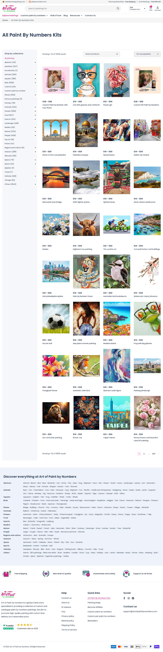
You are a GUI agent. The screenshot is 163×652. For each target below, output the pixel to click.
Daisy (56, 514)
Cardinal (26, 500)
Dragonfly (41, 521)
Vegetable (65, 518)
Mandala (120, 552)
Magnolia (98, 514)
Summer (48, 539)
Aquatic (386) (10, 78)
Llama (30, 493)
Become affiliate (95, 607)
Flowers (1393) (10, 111)
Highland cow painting (82, 249)
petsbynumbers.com (39, 2)
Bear (25, 490)
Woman (74, 486)
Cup (87, 552)
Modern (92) (10, 127)
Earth (35, 542)
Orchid (107, 514)
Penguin (146, 500)
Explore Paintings (10, 15)
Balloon (26, 511)
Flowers (6, 514)
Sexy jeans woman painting (84, 343)
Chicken (35, 500)
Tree (67, 486)
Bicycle (36, 549)
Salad (57, 518)
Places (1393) (10, 95)
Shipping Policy (68, 625)
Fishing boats (70, 549)
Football (44, 546)
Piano (141, 552)
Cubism (26, 525)
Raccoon (51, 493)
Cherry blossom (45, 514)
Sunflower (142, 514)
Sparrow (51, 504)
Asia (35, 535)
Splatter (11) (9, 168)
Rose (134, 514)
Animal (26, 483)
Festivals (7, 511)
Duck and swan (52, 500)
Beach (33, 483)
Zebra (122, 493)
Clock (81, 552)
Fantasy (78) (10, 103)
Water (73, 518)
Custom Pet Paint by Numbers (146, 105)
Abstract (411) (10, 62)
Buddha (67, 552)
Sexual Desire (108, 155)
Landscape (128, 483)
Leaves (137, 483)
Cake (36, 518)
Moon (50, 542)
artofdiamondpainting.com (15, 2)
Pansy (114, 514)
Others (6, 552)
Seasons (7, 539)
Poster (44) (9, 143)
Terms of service (69, 629)
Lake (53, 528)
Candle (74, 552)
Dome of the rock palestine (54, 155)
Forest (46, 528)
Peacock (129, 500)
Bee (24, 521)
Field (61, 507)
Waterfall (126, 528)
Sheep (67, 493)
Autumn (26, 539)
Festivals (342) (11, 107)
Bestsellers (93, 620)
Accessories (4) (11, 70)
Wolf (116, 493)
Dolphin (36, 497)
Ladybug (50, 521)
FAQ (63, 611)
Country (54, 507)
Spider (80, 493)
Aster (35, 514)
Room (100, 507)
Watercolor (46, 525)
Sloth (74, 493)
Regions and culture (12, 535)
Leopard (151, 490)
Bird (39, 483)
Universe (79, 542)
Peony (120, 514)
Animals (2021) (11, 74)
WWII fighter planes (81, 202)
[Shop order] (147, 54)
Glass (93, 552)
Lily (86, 514)
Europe (50, 535)
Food (5, 518)
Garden (68, 507)
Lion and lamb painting (52, 437)
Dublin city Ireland (141, 155)
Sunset (60, 486)
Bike (42, 549)
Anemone (27, 514)
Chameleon (38, 490)
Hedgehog (117, 490)
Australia (42, 535)
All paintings (9, 58)
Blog (66, 15)
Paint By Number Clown (83, 296)
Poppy (127, 514)
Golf (51, 546)
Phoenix (154, 500)
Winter (56, 539)
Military (80, 549)
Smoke (26, 556)
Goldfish (54, 497)
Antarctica (27, 535)
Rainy (34, 539)
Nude (57, 532)
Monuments (85, 507)
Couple (32, 532)
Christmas (35, 511)
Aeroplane (27, 549)
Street (122, 507)
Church (41, 507)
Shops (115, 507)
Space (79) (9, 160)
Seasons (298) (11, 152)
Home (5, 20)
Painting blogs (94, 602)
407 (153, 454)
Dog (80, 483)
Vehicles (7, 549)
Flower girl (107, 105)
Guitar (113, 483)
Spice (33, 556)
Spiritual (40, 556)
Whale (75, 497)
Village (137, 507)
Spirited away (109, 202)
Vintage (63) (10, 180)
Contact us (66, 598)
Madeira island (109, 343)
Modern (6, 525)
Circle (63, 483)
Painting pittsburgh (142, 390)
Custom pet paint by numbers (101, 616)
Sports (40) (9, 164)
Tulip (149, 514)
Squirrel (88, 493)
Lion (143, 483)
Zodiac (66, 556)
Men (51, 532)
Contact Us (90, 15)
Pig (44, 493)
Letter (112, 552)
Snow (98, 528)
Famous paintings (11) (13, 99)
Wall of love (55, 15)
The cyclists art (109, 249)
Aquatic (6, 497)
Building (33, 507)
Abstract (7, 483)
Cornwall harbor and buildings (147, 249)
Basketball (27, 546)
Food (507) (9, 115)
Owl (38, 486)
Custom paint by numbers (100, 611)
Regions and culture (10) (14, 147)
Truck (101, 549)
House (75, 507)
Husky (131, 490)
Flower (106, 483)
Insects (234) (10, 119)
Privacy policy (67, 616)
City (69, 483)
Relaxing (148, 552)
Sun (72, 542)
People (6, 532)
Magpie (110, 500)
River (74, 528)
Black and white (49, 552)
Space (6, 542)
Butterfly (51, 483)
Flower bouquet (66, 514)
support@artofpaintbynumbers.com (140, 611)
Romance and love (68, 532)
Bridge (25, 507)
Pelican (138, 500)
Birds (5, 500)
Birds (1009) (9, 82)
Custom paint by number (15, 91)
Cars (53, 549)
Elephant (87, 483)
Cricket (36, 546)
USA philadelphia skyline (52, 296)
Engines (60, 549)
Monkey (38, 493)
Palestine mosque (80, 155)
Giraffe (87, 490)
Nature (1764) (10, 131)
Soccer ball (47, 343)
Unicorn (101, 493)
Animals (6, 490)
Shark (62, 497)
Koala (138, 490)
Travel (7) (9, 172)
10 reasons (66, 607)
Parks (94, 507)
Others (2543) (10, 184)
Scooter (88, 549)
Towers (130, 507)
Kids (46, 532)
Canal (32, 528)
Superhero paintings (53, 556)
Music (25, 486)
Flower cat (77, 437)
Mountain (151, 483)
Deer (75, 483)
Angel (25, 532)
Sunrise (105, 528)
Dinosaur (59, 490)
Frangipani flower (49, 390)
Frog (47, 497)
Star (67, 542)
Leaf (106, 552)
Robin (44, 504)
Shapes (53, 486)
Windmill (145, 507)
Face (95, 483)
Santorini (107, 507)
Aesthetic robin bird (81, 390)
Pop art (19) (9, 139)
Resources (76, 15)
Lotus (91, 514)
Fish (100, 483)
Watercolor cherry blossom (145, 296)
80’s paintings (36, 552)
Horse (119, 483)
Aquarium (27, 497)
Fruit (51, 518)
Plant (68, 528)
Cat (58, 483)
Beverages (27, 518)
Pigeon (26, 504)
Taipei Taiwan (109, 437)
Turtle (68, 497)
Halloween (52, 511)
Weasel (109, 493)
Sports (6, 546)
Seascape (90, 528)
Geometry (35, 525)
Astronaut (27, 542)
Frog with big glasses (143, 343)
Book (60, 552)
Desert (39, 528)
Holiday (100, 552)
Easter (43, 511)
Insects (6, 521)
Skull (155, 552)
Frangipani (78, 514)
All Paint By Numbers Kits (99, 598)
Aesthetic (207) (11, 66)
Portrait (45, 486)
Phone (134, 552)
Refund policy (67, 620)
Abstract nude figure (112, 390)
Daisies (45, 249)
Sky (62, 542)
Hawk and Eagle (76, 500)
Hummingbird (89, 500)
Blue (44, 483)
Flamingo (64, 500)
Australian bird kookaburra (114, 296)
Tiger (94, 493)
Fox (80, 490)
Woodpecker (62, 504)
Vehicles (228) (10, 176)
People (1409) (10, 135)
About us (65, 602)
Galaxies (42, 542)
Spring (40, 539)
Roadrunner (35, 504)
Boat (48, 549)
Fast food (43, 518)
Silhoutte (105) (10, 156)
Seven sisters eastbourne (144, 202)
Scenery (81, 528)
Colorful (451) (10, 87)
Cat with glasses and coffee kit (86, 105)
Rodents (59, 493)
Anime (26, 552)
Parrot (122, 500)
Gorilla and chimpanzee (101, 490)
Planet (56, 542)
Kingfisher (101, 500)
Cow (47, 490)
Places (6, 507)
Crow (42, 500)
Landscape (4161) (12, 123)
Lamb (144, 490)
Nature (32, 486)
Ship (95, 549)
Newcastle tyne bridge (52, 202)
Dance (40, 532)
